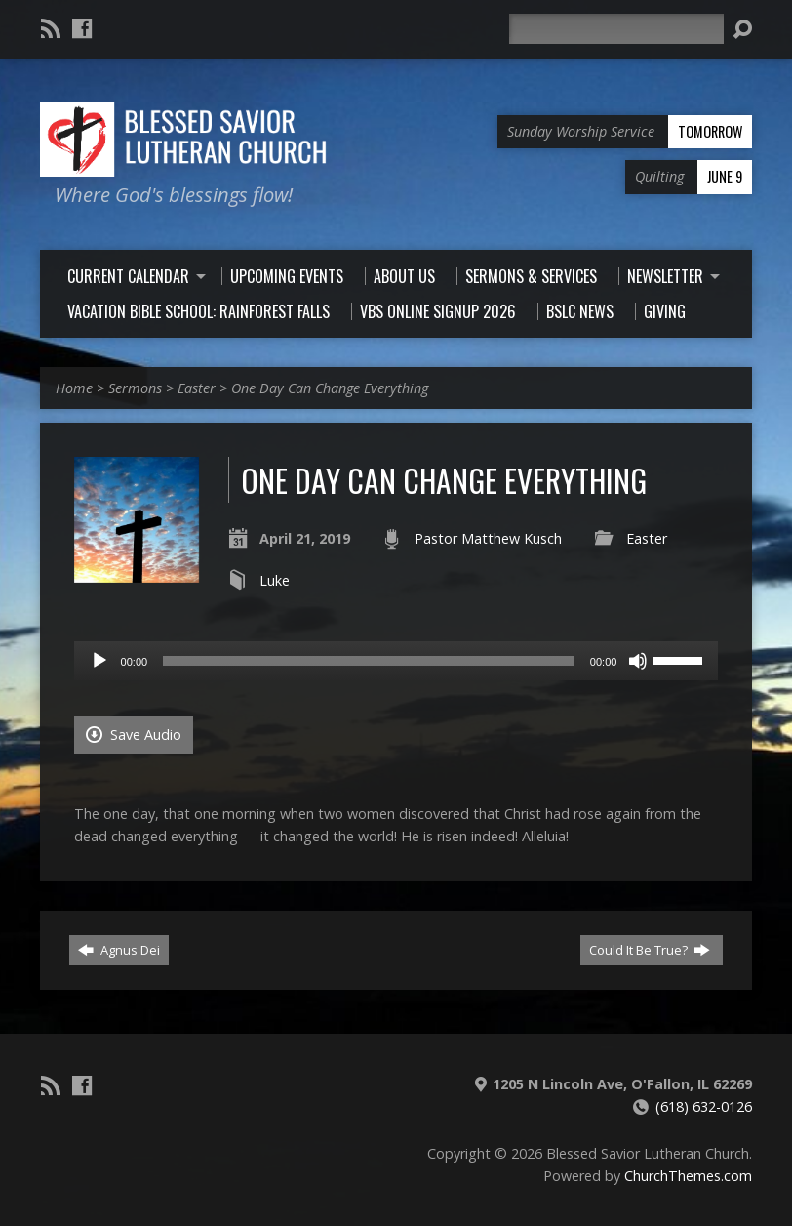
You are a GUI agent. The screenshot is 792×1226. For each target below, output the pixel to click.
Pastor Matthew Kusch (488, 538)
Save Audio (133, 734)
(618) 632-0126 (703, 1106)
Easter (197, 388)
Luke (274, 580)
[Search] (616, 29)
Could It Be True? (649, 950)
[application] (396, 660)
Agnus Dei (119, 950)
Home (74, 388)
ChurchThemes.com (688, 1175)
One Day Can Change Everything (329, 388)
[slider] (368, 661)
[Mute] (638, 661)
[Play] (99, 661)
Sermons (135, 388)
